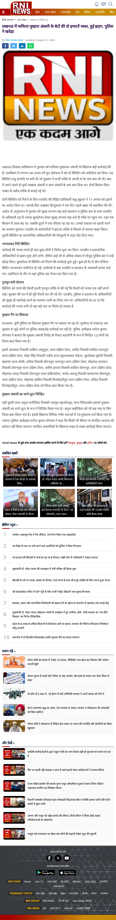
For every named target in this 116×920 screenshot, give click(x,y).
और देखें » (8, 743)
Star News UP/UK (82, 901)
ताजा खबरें (52, 881)
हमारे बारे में (55, 908)
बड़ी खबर (77, 881)
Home (27, 881)
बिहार (63, 893)
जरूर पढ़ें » (9, 651)
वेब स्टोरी (64, 881)
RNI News (48, 901)
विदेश (87, 12)
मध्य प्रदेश (74, 893)
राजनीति (99, 12)
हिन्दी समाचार (8, 19)
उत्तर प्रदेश (49, 12)
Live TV (39, 881)
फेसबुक (71, 443)
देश (77, 12)
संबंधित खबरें (10, 453)
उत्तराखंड (65, 12)
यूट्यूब (79, 443)
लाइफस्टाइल (59, 886)
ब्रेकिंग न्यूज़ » (10, 525)
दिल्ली (84, 893)
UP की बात (63, 901)
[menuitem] (37, 12)
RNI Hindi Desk (15, 40)
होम (37, 12)
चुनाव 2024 (90, 881)
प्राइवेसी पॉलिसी (83, 908)
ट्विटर (90, 443)
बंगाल (93, 893)
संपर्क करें (68, 908)
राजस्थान (104, 893)
